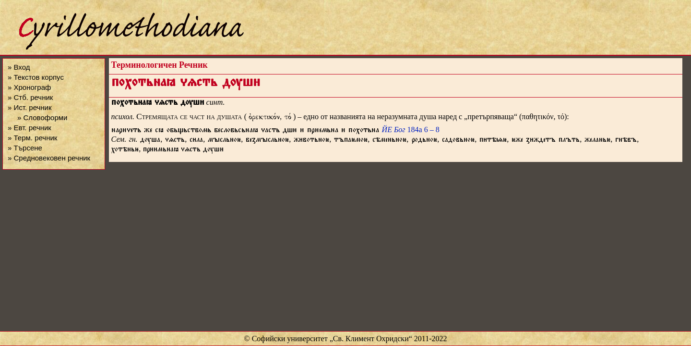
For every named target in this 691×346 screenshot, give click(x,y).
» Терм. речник (32, 138)
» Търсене (25, 148)
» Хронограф (29, 87)
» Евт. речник (29, 128)
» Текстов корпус (36, 77)
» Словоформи (42, 117)
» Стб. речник (30, 97)
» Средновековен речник (49, 158)
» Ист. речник (30, 107)
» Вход (19, 67)
